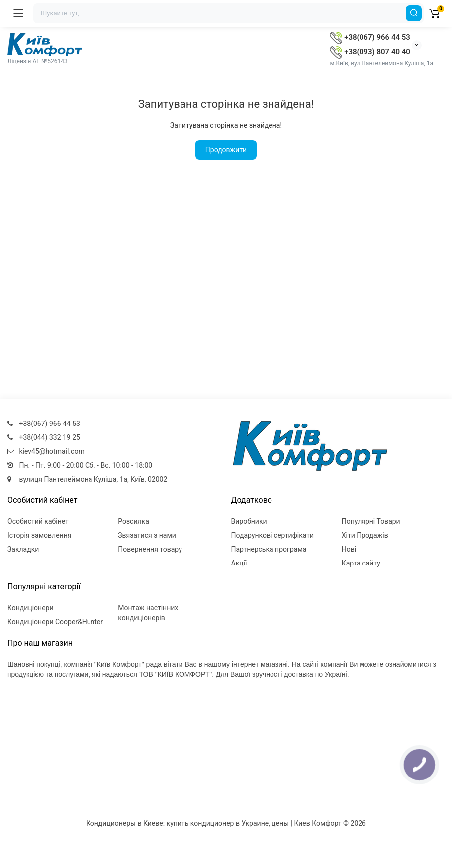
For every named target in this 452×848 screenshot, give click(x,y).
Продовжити (226, 150)
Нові (349, 549)
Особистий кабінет (38, 521)
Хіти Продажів (365, 535)
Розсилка (133, 521)
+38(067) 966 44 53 (370, 37)
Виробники (249, 521)
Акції (239, 563)
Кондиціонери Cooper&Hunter (55, 622)
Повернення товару (150, 549)
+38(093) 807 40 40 (370, 51)
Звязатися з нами (147, 535)
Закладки (23, 549)
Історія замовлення (39, 535)
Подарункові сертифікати (272, 535)
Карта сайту (361, 563)
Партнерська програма (269, 549)
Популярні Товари (371, 521)
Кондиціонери (30, 608)
